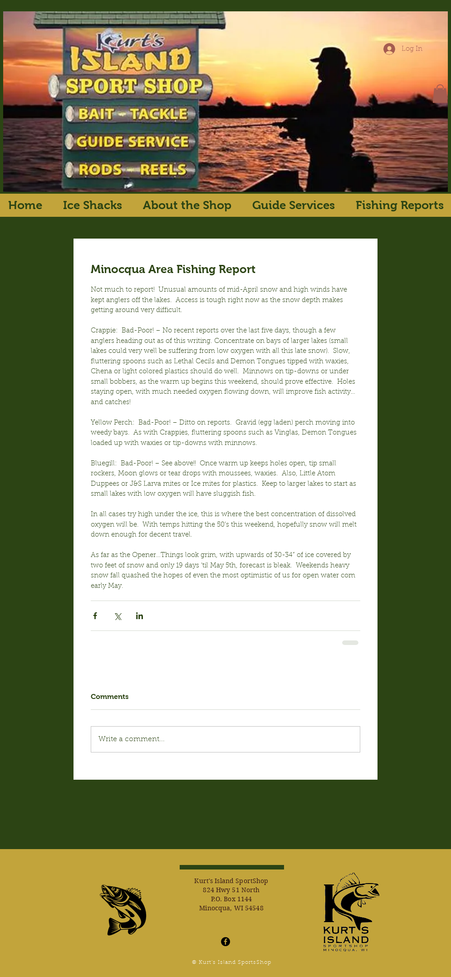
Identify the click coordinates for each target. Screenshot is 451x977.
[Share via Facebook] (95, 615)
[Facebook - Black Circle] (225, 941)
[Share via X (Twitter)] (117, 615)
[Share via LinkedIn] (139, 615)
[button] (440, 93)
